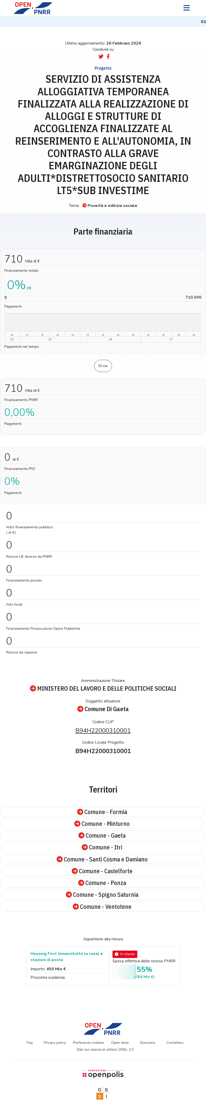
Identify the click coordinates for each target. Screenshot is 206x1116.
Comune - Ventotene (102, 906)
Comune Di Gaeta (103, 708)
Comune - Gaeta (102, 835)
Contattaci (175, 1042)
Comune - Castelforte (102, 871)
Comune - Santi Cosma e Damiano (102, 859)
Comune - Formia (102, 811)
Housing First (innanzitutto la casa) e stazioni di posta (66, 957)
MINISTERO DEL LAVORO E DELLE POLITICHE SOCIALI (103, 688)
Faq (30, 1042)
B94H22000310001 (103, 731)
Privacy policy (55, 1042)
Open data (120, 1042)
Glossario (147, 1042)
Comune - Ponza (102, 882)
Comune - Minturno (102, 823)
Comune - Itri (102, 847)
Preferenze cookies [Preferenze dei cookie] (88, 1042)
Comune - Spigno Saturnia (102, 894)
